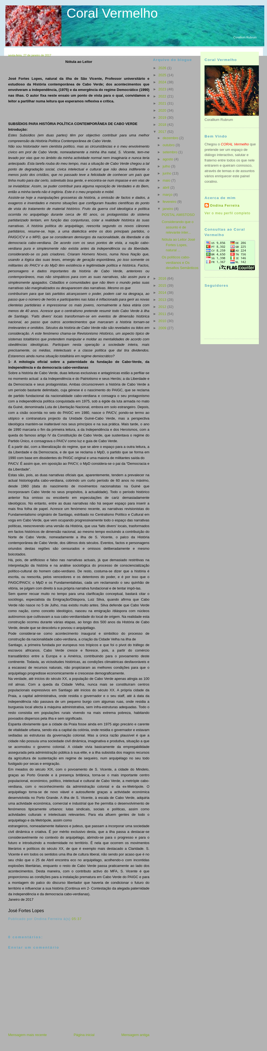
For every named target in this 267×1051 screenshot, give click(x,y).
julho (167, 166)
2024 (162, 82)
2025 (162, 75)
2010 (162, 321)
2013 (162, 300)
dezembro (171, 138)
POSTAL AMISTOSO (178, 215)
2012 (162, 307)
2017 (162, 132)
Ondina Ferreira (225, 205)
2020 (162, 110)
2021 (162, 103)
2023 (162, 89)
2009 (162, 328)
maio (167, 180)
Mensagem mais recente (27, 1035)
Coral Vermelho (112, 13)
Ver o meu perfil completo (227, 213)
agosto (168, 159)
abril (166, 187)
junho (167, 173)
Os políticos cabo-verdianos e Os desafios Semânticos (180, 262)
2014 (162, 293)
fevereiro (170, 202)
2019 (162, 117)
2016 (162, 278)
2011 (162, 314)
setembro (170, 152)
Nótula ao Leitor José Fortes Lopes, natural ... (178, 244)
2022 (162, 96)
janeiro (168, 209)
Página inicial (84, 1035)
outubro (169, 145)
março (168, 195)
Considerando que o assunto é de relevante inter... (177, 227)
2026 (162, 68)
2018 (162, 125)
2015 (162, 285)
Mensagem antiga (135, 1035)
